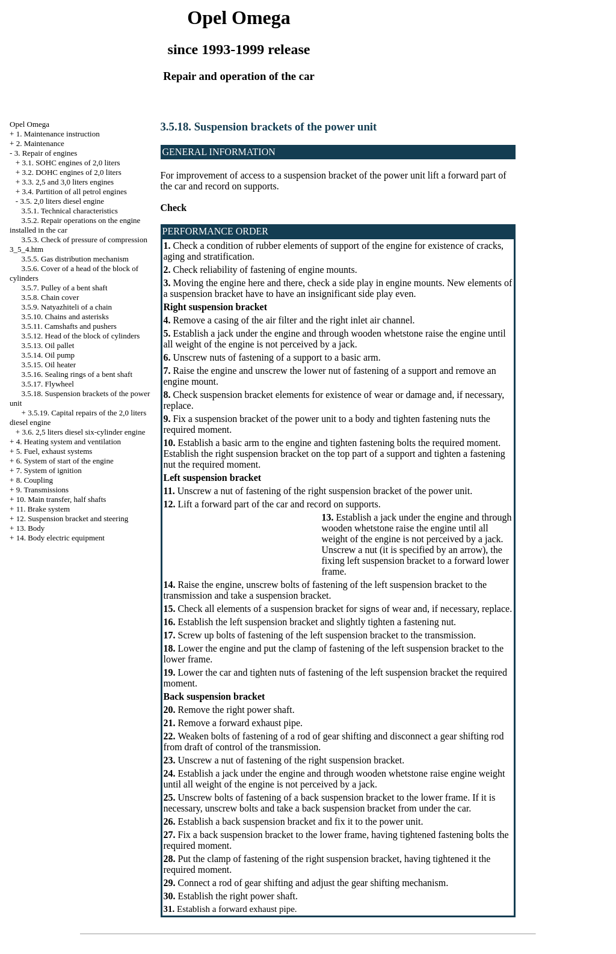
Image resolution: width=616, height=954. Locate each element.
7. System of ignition (49, 470)
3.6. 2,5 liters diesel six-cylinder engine (83, 431)
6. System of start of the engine (65, 460)
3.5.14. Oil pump (48, 354)
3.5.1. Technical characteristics (70, 210)
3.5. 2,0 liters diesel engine (62, 201)
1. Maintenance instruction (58, 133)
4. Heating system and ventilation (68, 441)
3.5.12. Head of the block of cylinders (81, 335)
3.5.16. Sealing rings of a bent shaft (77, 374)
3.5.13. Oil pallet (48, 345)
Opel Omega (29, 124)
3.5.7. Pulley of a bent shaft (65, 287)
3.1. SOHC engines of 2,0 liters (71, 162)
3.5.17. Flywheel (48, 383)
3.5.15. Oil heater (49, 364)
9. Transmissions (42, 489)
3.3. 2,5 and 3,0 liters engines (68, 181)
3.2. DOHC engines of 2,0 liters (71, 172)
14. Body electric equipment (60, 537)
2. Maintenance (40, 143)
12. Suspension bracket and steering (72, 518)
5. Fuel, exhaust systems (54, 451)
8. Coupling (34, 480)
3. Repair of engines (46, 152)
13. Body (30, 528)
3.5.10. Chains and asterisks (65, 316)
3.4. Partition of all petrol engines (74, 191)
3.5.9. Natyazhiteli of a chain (67, 306)
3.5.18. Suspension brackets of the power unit (269, 126)
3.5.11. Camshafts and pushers (69, 326)
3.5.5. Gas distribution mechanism (75, 258)
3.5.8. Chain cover (50, 297)
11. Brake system (43, 508)
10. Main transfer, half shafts (61, 499)
